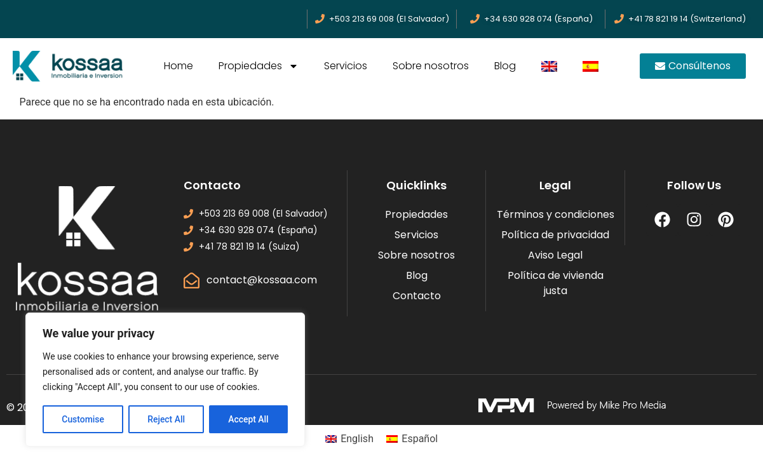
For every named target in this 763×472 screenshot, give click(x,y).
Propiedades (259, 66)
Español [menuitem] (420, 439)
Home (178, 65)
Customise (83, 419)
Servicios (345, 65)
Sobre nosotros (431, 65)
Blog (505, 65)
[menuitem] (549, 66)
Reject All (166, 419)
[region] (165, 380)
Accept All (248, 419)
